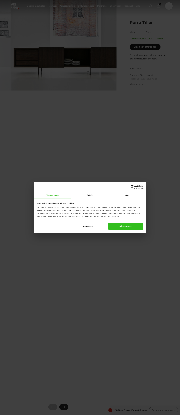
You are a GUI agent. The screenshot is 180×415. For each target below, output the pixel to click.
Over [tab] (127, 195)
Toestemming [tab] (52, 195)
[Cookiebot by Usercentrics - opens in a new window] (133, 187)
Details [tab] (90, 195)
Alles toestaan (126, 226)
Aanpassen (89, 226)
